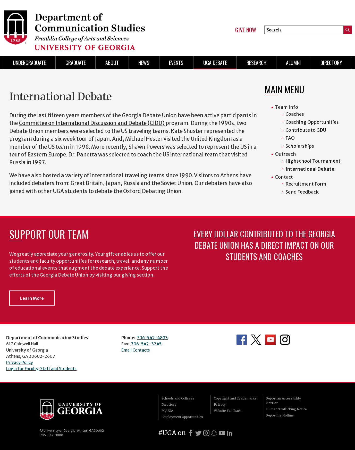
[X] (198, 433)
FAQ (290, 138)
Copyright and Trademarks (235, 398)
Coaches (294, 114)
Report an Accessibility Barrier (283, 400)
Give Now (245, 30)
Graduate (75, 62)
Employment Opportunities (182, 417)
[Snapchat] (214, 433)
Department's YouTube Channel (270, 340)
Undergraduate (29, 62)
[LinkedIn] (229, 433)
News (143, 62)
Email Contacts (135, 350)
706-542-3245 (146, 343)
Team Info (286, 107)
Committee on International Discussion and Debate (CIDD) (92, 123)
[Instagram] (206, 433)
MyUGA (167, 411)
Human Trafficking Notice (286, 409)
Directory (331, 62)
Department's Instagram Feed (285, 340)
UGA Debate (215, 62)
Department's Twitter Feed (256, 340)
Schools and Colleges (178, 398)
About (112, 62)
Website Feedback (227, 411)
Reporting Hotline (280, 415)
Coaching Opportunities (312, 122)
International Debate (309, 169)
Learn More (32, 298)
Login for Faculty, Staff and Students (41, 368)
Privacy (220, 404)
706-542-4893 (152, 337)
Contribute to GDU (305, 130)
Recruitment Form (305, 184)
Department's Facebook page (241, 340)
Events (176, 62)
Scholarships (299, 146)
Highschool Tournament (313, 161)
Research (256, 62)
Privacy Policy (19, 362)
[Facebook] (191, 433)
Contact (284, 177)
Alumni (293, 62)
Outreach (285, 154)
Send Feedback (302, 192)
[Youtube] (222, 433)
